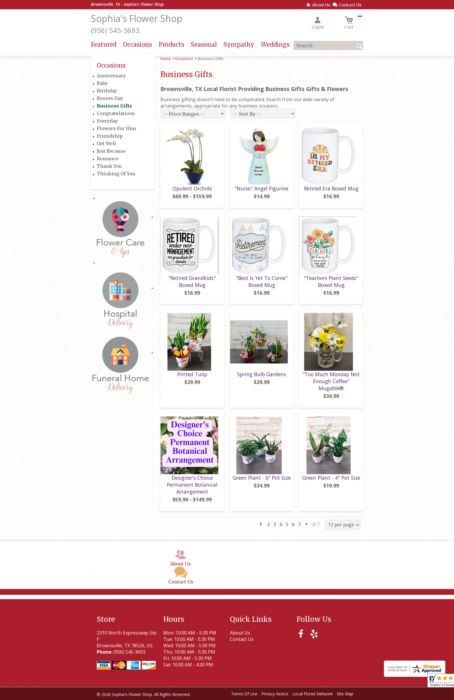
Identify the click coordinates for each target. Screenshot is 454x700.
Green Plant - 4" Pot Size (331, 477)
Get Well (106, 143)
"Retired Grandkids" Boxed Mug (192, 281)
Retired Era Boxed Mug (331, 188)
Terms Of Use (244, 694)
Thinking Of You (116, 174)
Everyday (107, 121)
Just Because (111, 151)
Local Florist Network (312, 694)
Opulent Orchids (192, 188)
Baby (102, 83)
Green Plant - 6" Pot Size (262, 477)
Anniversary (111, 76)
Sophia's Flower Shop (136, 18)
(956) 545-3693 (115, 30)
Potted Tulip (192, 374)
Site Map (345, 694)
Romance (107, 158)
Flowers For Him (116, 128)
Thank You (109, 166)
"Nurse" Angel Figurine (261, 188)
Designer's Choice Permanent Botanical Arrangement (192, 484)
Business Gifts (114, 106)
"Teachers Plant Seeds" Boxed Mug (331, 281)
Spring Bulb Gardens (261, 374)
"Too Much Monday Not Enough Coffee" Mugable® (331, 381)
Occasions (184, 58)
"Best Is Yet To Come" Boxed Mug (262, 281)
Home (165, 58)
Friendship (110, 136)
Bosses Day (110, 98)
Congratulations (116, 113)
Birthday (107, 91)
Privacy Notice (274, 694)
